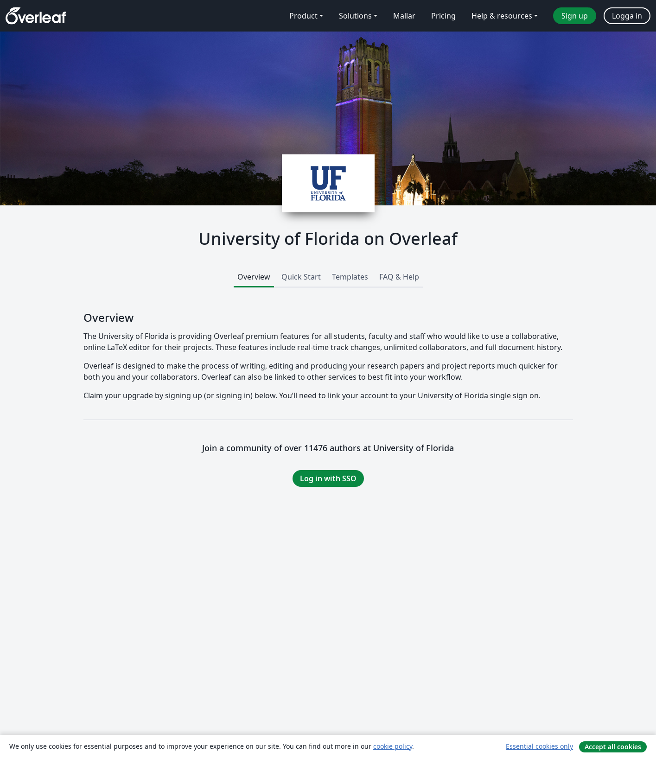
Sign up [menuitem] (574, 16)
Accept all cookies (613, 746)
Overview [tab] (253, 277)
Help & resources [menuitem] (501, 16)
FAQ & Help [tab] (399, 277)
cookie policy (392, 746)
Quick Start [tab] (301, 277)
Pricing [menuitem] (443, 16)
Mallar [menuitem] (404, 16)
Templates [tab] (350, 277)
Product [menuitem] (303, 16)
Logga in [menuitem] (627, 16)
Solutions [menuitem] (355, 16)
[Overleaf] (36, 16)
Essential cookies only (539, 746)
